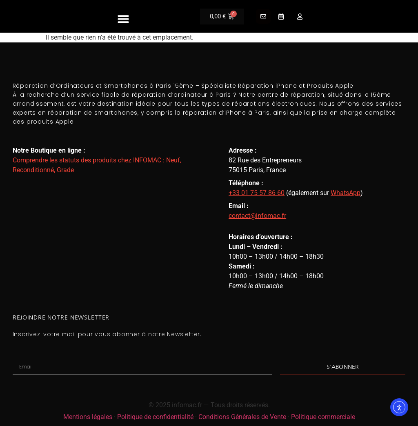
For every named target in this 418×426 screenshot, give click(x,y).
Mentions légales (87, 417)
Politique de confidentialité (155, 417)
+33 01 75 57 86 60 (257, 193)
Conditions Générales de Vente (242, 417)
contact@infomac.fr (257, 216)
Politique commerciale (323, 417)
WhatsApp (345, 193)
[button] (123, 18)
